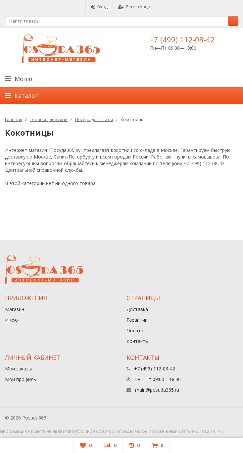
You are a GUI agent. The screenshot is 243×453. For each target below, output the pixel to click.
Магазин (14, 309)
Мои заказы (18, 368)
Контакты (137, 341)
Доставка (137, 309)
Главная (13, 119)
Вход (99, 7)
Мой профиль (20, 379)
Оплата (134, 330)
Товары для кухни (49, 119)
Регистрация (135, 7)
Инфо (11, 320)
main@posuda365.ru (157, 390)
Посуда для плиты (94, 119)
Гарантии (137, 320)
